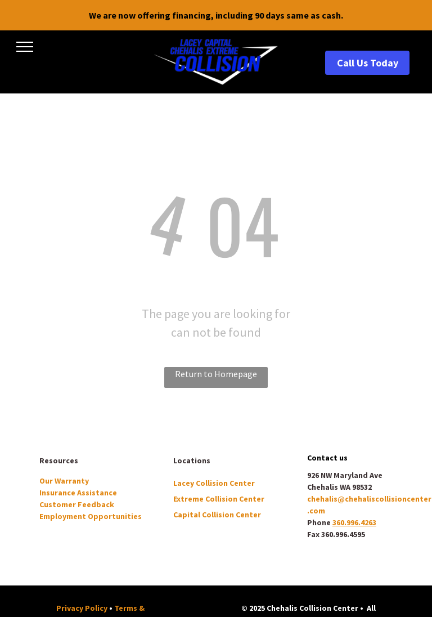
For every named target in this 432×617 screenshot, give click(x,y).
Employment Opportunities (90, 516)
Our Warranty (64, 481)
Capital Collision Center (217, 514)
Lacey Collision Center (214, 483)
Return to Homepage (216, 373)
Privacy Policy (81, 608)
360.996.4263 (354, 522)
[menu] (24, 46)
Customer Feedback (76, 504)
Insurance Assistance (78, 493)
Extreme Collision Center (218, 499)
